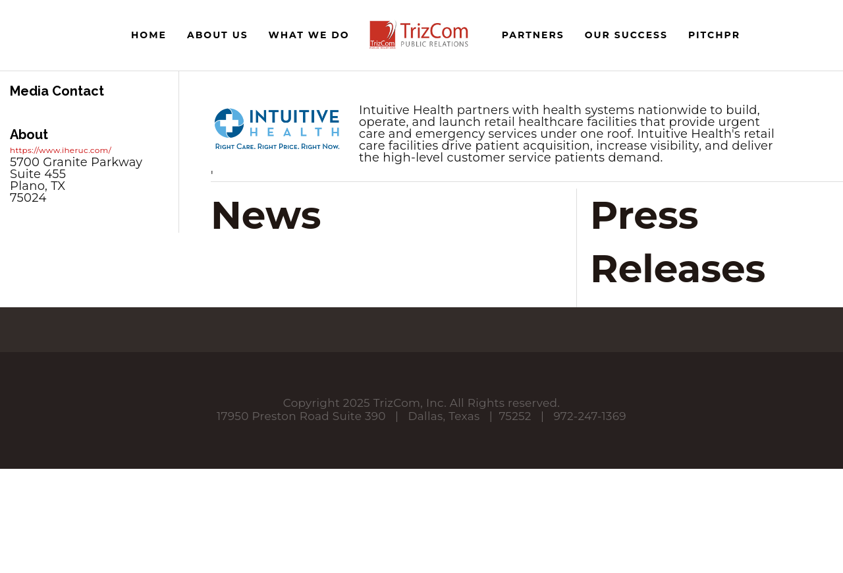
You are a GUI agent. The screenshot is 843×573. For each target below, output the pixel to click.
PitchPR (714, 35)
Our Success (626, 35)
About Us (217, 35)
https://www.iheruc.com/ (60, 150)
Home (149, 35)
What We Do (309, 35)
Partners (533, 35)
